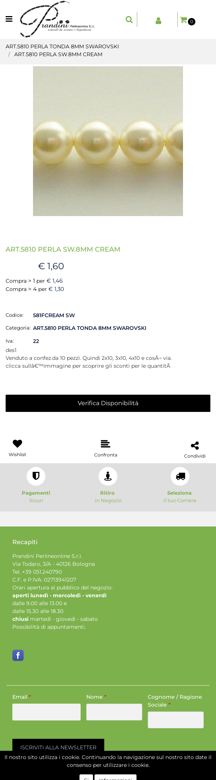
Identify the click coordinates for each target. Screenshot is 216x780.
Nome (96, 696)
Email (21, 696)
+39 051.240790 (42, 571)
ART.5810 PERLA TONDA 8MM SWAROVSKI (62, 46)
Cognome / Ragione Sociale (175, 700)
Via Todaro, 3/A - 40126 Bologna (53, 564)
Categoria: (18, 328)
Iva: (10, 341)
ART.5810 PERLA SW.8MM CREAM (58, 54)
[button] (129, 19)
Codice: (15, 315)
